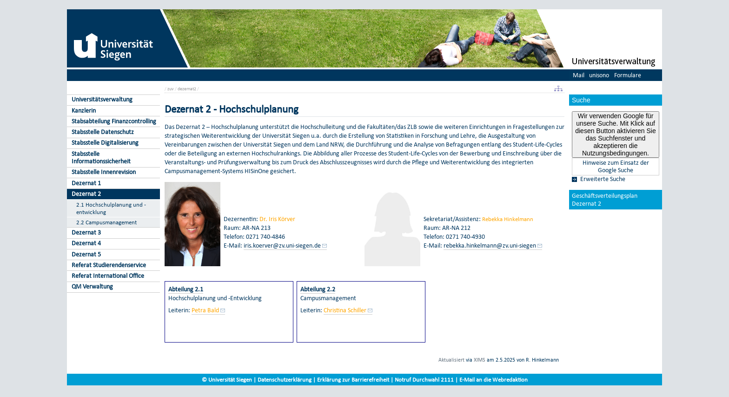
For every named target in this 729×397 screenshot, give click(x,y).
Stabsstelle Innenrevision (104, 172)
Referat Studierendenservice (109, 265)
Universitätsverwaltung (102, 99)
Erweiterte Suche (602, 179)
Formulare (627, 75)
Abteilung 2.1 (185, 289)
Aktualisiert (451, 360)
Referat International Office (108, 276)
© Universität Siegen (227, 379)
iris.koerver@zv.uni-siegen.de (282, 245)
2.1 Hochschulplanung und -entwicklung (111, 208)
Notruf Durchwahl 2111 (424, 379)
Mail (578, 75)
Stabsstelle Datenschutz (103, 132)
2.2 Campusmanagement (106, 222)
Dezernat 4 (86, 243)
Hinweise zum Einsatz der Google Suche (616, 166)
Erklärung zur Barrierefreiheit (353, 379)
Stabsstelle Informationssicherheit (101, 158)
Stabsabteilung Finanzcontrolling (114, 121)
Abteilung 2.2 (317, 289)
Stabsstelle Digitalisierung (105, 143)
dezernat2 (187, 89)
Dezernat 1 (86, 183)
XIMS (479, 360)
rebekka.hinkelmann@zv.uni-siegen (490, 245)
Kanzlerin (84, 110)
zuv (170, 89)
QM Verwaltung (92, 286)
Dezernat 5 (86, 254)
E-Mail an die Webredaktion (493, 379)
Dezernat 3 (86, 232)
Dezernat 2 (86, 194)
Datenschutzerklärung (284, 379)
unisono (599, 75)
